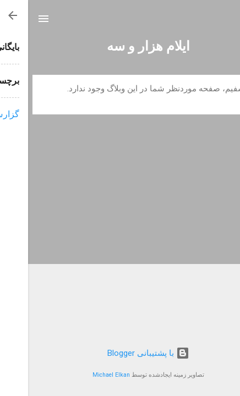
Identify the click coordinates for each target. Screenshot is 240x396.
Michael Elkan (83, 374)
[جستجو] (224, 22)
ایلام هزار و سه (120, 46)
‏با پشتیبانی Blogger (120, 353)
